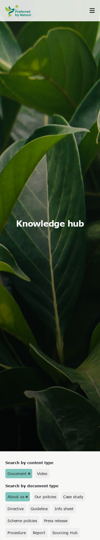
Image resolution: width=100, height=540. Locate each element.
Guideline (39, 508)
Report (39, 532)
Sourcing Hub (65, 532)
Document (17, 473)
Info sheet (64, 508)
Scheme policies (22, 520)
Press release (55, 520)
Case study (73, 496)
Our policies (45, 496)
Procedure (16, 532)
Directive (15, 508)
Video (42, 473)
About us (15, 496)
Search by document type (31, 486)
